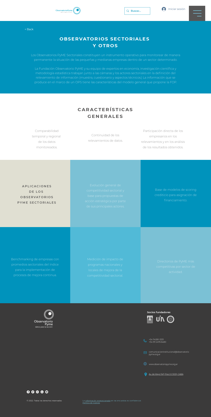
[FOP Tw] (32, 391)
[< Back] (31, 29)
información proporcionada (98, 401)
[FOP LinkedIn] (42, 391)
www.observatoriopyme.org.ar (163, 364)
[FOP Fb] (28, 391)
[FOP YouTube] (46, 391)
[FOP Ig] (37, 391)
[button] (197, 13)
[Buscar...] (137, 11)
